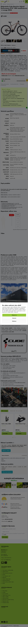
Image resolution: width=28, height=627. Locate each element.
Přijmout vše (14, 315)
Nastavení (14, 318)
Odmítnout (14, 321)
